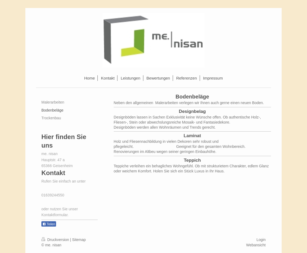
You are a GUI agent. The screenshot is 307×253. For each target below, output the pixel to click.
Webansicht (256, 245)
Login (261, 240)
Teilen (48, 224)
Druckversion (55, 240)
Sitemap (79, 240)
